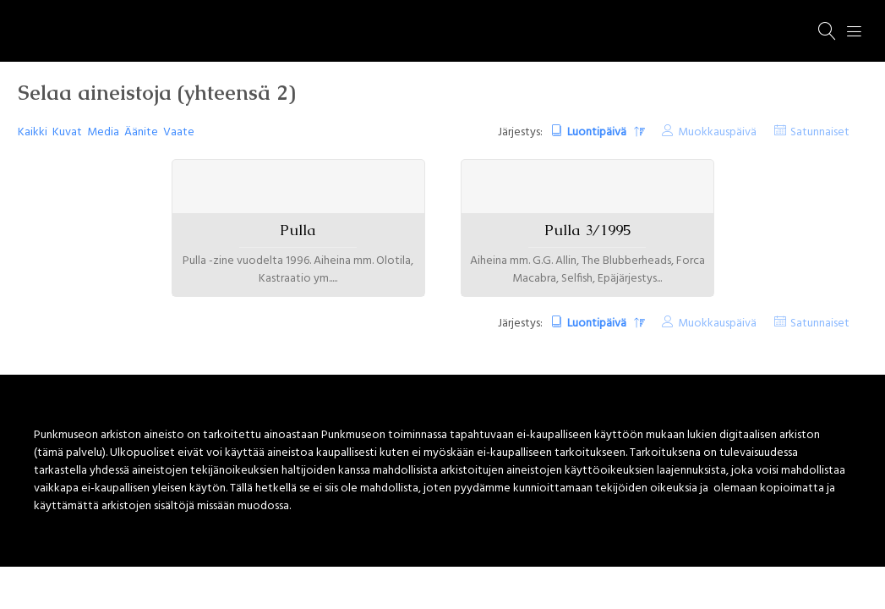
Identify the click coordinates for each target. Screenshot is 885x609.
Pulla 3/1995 (587, 230)
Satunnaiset (819, 132)
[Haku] (827, 31)
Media (103, 132)
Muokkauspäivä (717, 132)
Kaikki (32, 132)
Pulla (298, 230)
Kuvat (67, 132)
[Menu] (854, 31)
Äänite (141, 132)
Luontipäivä (598, 132)
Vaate (178, 132)
